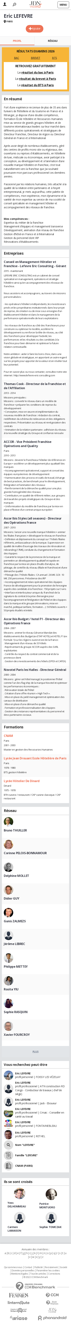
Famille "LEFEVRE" (26, 1155)
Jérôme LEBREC (14, 944)
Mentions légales (19, 1273)
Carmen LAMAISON (14, 1228)
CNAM (8, 736)
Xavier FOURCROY (17, 1035)
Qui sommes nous (13, 1267)
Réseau (52, 41)
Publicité (38, 1267)
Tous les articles (38, 1273)
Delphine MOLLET (16, 876)
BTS (54, 58)
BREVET (35, 58)
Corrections (54, 1273)
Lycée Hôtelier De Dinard (22, 781)
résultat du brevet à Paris (37, 79)
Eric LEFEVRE (23, 1073)
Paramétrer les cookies (48, 1270)
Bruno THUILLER (15, 830)
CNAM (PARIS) (24, 1165)
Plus (35, 1051)
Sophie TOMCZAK (50, 1227)
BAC (16, 58)
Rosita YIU (11, 989)
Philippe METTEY (16, 966)
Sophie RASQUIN (15, 1012)
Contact (28, 1267)
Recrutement (51, 1267)
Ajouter (36, 28)
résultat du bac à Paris (37, 72)
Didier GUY (11, 898)
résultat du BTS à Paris (37, 85)
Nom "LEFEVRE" (25, 1145)
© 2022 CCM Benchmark (35, 1277)
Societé (63, 1267)
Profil (17, 41)
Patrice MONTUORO (47, 1205)
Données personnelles (23, 1270)
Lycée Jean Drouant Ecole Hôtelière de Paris (35, 758)
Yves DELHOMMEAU (17, 1204)
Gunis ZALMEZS (15, 921)
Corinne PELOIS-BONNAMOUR (25, 853)
